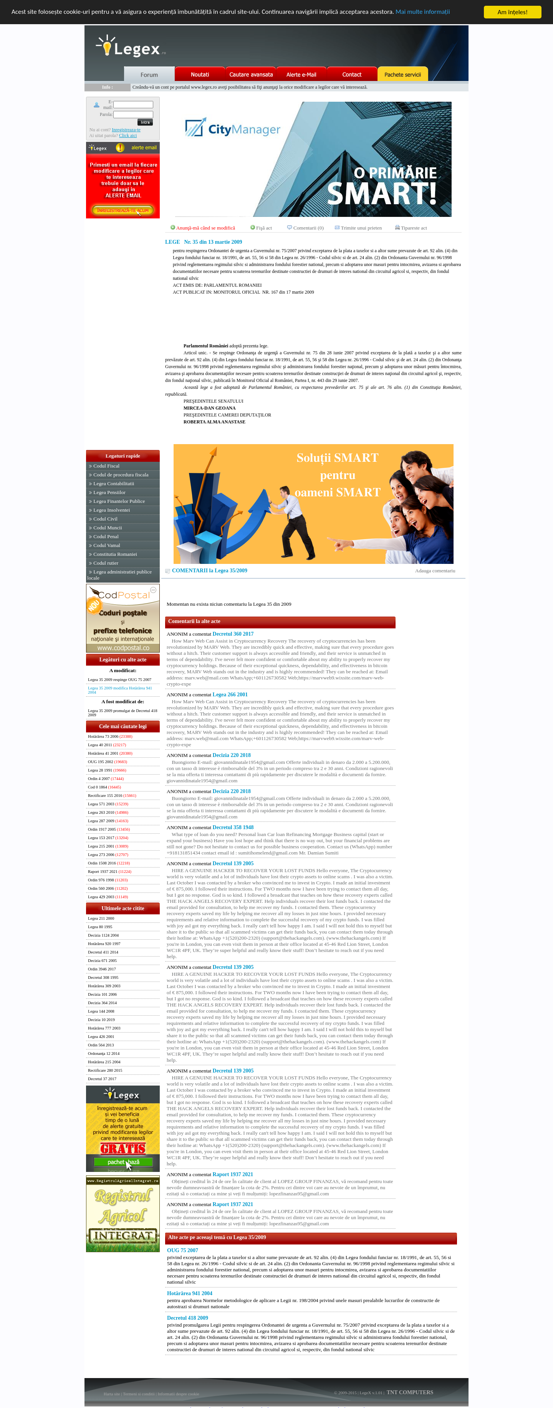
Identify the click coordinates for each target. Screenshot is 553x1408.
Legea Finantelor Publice (119, 501)
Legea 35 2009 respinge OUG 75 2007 (119, 680)
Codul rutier (105, 563)
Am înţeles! (513, 12)
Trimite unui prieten (361, 228)
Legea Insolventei (111, 510)
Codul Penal (106, 536)
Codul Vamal (106, 545)
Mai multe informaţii (424, 12)
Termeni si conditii (139, 1393)
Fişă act (264, 228)
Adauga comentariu (435, 570)
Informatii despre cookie (178, 1393)
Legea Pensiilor (109, 492)
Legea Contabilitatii (113, 483)
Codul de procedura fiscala (120, 475)
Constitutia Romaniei (115, 554)
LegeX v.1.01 (370, 1392)
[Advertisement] (123, 335)
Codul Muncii (107, 527)
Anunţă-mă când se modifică (205, 228)
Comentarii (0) (308, 228)
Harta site (112, 1393)
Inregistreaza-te (126, 129)
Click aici (128, 135)
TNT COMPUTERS (410, 1392)
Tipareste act (414, 228)
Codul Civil (105, 519)
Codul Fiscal (106, 466)
